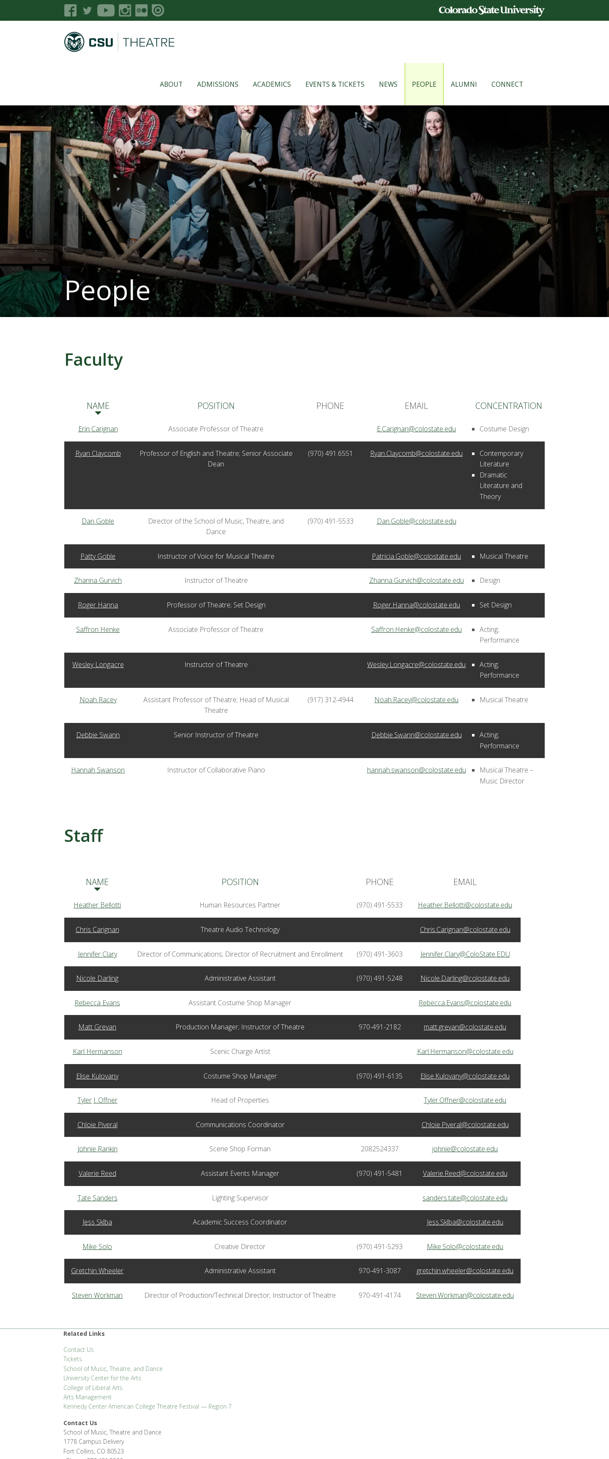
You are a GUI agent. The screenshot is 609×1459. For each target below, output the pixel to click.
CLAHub (177, 1442)
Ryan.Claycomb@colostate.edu (416, 453)
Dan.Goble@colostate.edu (416, 521)
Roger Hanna (98, 605)
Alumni (454, 84)
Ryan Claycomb (98, 453)
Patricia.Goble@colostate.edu (416, 556)
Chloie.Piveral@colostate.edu (465, 1124)
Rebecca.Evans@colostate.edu (465, 1002)
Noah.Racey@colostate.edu (416, 699)
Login (516, 1442)
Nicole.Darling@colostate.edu (465, 978)
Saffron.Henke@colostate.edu (416, 629)
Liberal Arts (78, 1442)
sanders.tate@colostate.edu (465, 1198)
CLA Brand (147, 1442)
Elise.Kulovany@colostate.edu (465, 1076)
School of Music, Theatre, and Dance (113, 1369)
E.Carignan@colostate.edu (416, 428)
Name (98, 405)
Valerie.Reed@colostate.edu (465, 1173)
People (414, 84)
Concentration (508, 405)
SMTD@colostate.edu (476, 1352)
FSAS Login (113, 1442)
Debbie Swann (98, 734)
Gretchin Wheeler (97, 1270)
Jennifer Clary (97, 954)
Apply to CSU (253, 1442)
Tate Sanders (97, 1198)
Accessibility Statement (440, 1442)
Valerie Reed (97, 1173)
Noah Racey (98, 699)
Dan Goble (98, 521)
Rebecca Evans (97, 1002)
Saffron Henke (98, 629)
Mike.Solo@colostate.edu (465, 1246)
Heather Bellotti (97, 905)
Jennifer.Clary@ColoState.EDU (465, 954)
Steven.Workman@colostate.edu (465, 1295)
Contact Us (78, 1350)
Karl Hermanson (97, 1051)
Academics (262, 84)
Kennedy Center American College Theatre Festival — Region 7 (147, 1406)
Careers (287, 1442)
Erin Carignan (98, 428)
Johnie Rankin (97, 1148)
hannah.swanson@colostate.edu (416, 770)
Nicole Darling (97, 978)
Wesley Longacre (98, 664)
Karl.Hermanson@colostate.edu (465, 1051)
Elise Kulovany (97, 1076)
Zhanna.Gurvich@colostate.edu (416, 580)
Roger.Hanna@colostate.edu (416, 605)
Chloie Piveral (97, 1124)
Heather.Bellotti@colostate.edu (465, 905)
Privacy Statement (380, 1442)
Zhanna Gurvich (98, 580)
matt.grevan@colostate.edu (465, 1027)
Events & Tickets (324, 84)
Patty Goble (97, 556)
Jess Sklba (97, 1222)
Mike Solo (97, 1246)
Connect (497, 84)
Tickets (72, 1359)
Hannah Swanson (98, 770)
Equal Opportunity (327, 1442)
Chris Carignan (97, 929)
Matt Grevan (97, 1027)
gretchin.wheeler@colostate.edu (465, 1270)
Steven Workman (97, 1295)
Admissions (207, 84)
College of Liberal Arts (93, 1388)
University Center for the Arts (102, 1378)
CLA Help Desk (212, 1442)
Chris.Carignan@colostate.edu (465, 929)
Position (216, 405)
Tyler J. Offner (97, 1100)
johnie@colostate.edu (465, 1148)
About (161, 84)
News (378, 84)
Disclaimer (489, 1442)
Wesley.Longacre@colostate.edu (416, 664)
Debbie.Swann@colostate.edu (416, 734)
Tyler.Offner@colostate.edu (465, 1100)
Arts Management (87, 1397)
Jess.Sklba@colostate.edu (465, 1222)
